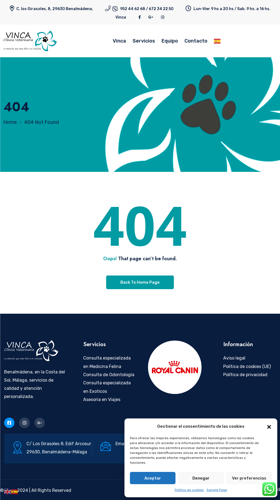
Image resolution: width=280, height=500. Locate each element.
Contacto (195, 41)
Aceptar (152, 478)
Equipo (170, 41)
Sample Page (217, 490)
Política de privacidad (245, 374)
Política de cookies (189, 490)
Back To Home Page (140, 282)
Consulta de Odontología (108, 374)
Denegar (201, 478)
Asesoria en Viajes (101, 399)
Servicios (144, 41)
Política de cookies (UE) (247, 366)
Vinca (120, 17)
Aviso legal (234, 358)
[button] (269, 426)
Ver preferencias (249, 478)
